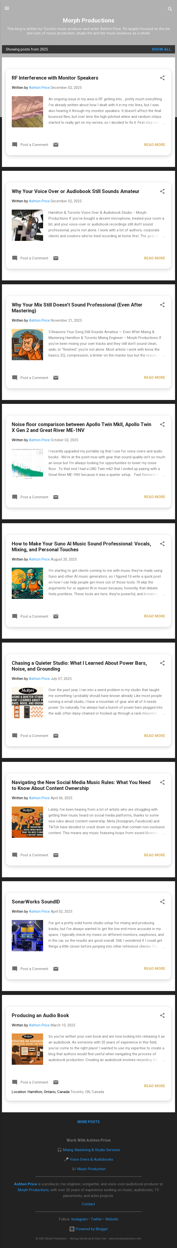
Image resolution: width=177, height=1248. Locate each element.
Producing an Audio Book (40, 1015)
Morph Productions (88, 20)
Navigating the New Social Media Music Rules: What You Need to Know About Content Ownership (81, 785)
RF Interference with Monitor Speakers (55, 78)
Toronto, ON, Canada (87, 1092)
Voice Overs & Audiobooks (91, 1159)
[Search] (170, 9)
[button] (162, 78)
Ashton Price (25, 1184)
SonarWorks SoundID (36, 902)
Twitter (96, 1219)
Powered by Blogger (88, 1229)
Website (111, 1219)
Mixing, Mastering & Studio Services (91, 1150)
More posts (88, 1122)
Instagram (79, 1219)
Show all (161, 49)
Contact (88, 1204)
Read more (154, 145)
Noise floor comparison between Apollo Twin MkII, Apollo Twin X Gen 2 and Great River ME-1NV (81, 427)
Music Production (91, 1169)
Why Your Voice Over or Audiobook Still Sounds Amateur (76, 191)
